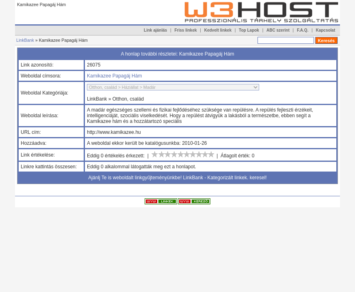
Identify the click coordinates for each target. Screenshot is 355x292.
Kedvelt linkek (218, 30)
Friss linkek (186, 30)
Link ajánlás (155, 30)
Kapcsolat (325, 30)
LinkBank (25, 40)
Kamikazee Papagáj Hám (114, 76)
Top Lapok (249, 30)
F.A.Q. (302, 30)
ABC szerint (278, 30)
